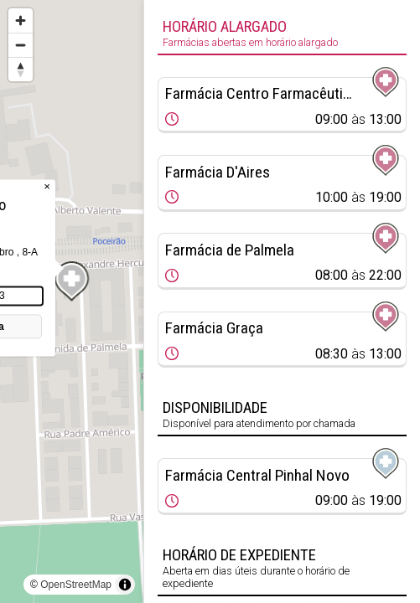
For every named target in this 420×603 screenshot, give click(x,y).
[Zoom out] (20, 45)
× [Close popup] (47, 186)
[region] (71, 301)
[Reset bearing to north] (20, 69)
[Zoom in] (20, 20)
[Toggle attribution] (125, 585)
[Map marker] (72, 281)
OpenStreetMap (75, 584)
